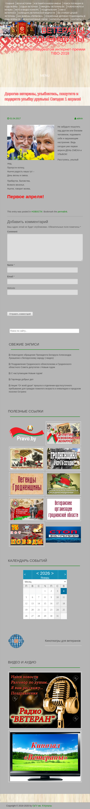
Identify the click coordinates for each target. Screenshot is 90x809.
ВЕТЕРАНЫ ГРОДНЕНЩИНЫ (53, 35)
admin (80, 118)
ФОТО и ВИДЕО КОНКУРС (27, 10)
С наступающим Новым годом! (26, 373)
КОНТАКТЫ (76, 19)
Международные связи (35, 19)
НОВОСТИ (37, 211)
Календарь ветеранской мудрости (36, 13)
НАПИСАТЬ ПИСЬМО (59, 19)
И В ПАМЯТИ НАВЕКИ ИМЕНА (47, 3)
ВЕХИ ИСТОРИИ (24, 3)
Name (10, 265)
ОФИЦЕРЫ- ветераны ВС (52, 7)
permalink (62, 211)
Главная (9, 3)
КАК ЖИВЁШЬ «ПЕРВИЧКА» (30, 16)
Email (10, 276)
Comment (12, 231)
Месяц (28, 582)
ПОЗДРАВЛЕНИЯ (49, 10)
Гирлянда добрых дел (22, 379)
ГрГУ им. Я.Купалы (42, 805)
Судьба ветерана (29, 7)
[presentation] (31, 303)
